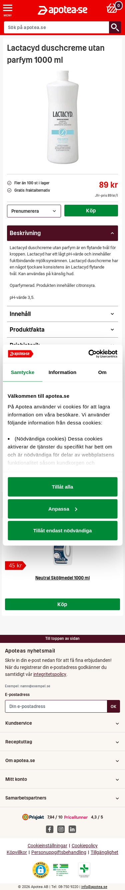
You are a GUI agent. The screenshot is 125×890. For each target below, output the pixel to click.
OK (113, 706)
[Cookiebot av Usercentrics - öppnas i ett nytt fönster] (89, 353)
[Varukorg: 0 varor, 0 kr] (113, 7)
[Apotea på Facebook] (51, 829)
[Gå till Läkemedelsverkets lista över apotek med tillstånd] (84, 870)
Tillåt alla (62, 487)
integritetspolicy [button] (49, 674)
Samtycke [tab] (22, 372)
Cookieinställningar (47, 845)
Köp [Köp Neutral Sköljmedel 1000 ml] (62, 604)
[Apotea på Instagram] (62, 829)
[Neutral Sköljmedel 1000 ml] (15, 565)
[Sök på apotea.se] (56, 27)
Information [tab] (63, 372)
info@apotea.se (94, 887)
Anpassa (62, 508)
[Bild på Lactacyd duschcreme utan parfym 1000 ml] (63, 117)
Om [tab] (102, 372)
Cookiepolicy (85, 845)
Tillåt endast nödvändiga (62, 530)
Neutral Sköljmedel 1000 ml (62, 578)
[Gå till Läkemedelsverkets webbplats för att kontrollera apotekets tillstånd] (60, 870)
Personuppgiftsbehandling (58, 852)
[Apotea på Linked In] (74, 829)
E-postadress (17, 694)
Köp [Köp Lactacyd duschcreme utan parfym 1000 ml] (91, 210)
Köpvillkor (17, 852)
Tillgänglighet (104, 852)
